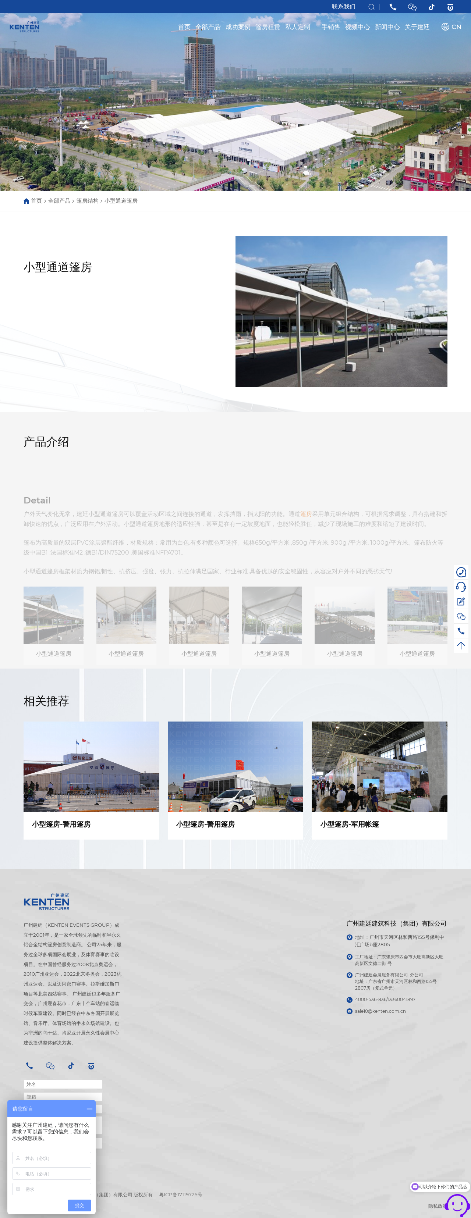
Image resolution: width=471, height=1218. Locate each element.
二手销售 (327, 27)
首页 (184, 27)
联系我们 (343, 6)
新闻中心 (387, 27)
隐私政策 (437, 1206)
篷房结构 (88, 201)
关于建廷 (417, 27)
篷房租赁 (267, 27)
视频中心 (357, 27)
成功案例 (238, 27)
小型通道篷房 (121, 201)
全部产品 (208, 27)
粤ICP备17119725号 (180, 1194)
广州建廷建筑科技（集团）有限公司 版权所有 (104, 1194)
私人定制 (297, 27)
